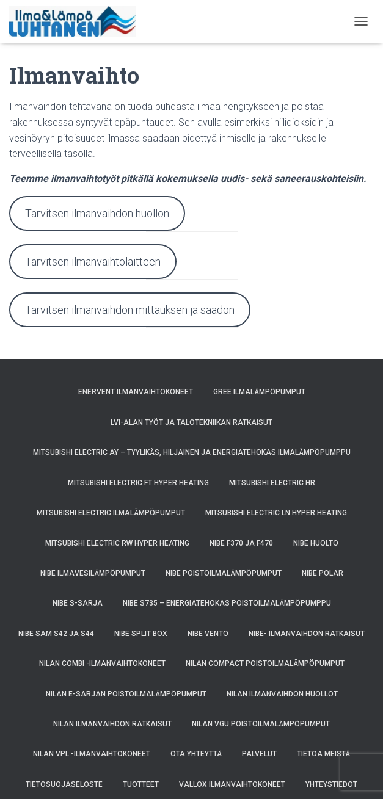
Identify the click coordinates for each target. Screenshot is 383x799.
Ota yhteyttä (196, 754)
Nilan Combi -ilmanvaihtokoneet (102, 663)
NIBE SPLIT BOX (140, 633)
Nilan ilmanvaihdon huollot (282, 694)
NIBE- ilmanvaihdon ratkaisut (307, 633)
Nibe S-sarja (78, 603)
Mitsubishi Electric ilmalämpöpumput (111, 512)
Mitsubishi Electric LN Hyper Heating (276, 512)
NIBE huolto (315, 543)
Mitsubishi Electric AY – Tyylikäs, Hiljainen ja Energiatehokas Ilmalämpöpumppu (192, 452)
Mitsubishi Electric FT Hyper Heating (138, 483)
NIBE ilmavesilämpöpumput (92, 573)
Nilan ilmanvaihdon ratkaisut (112, 724)
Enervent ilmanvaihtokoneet (135, 392)
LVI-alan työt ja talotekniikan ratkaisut (191, 422)
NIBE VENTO (208, 633)
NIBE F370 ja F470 (241, 543)
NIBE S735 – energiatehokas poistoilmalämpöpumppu (227, 603)
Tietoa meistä (323, 754)
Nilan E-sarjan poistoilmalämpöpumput (126, 694)
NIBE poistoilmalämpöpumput (224, 573)
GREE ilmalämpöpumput (259, 392)
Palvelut (259, 754)
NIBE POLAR (322, 573)
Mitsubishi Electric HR (272, 483)
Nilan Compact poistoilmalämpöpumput (265, 663)
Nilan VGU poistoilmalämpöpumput (261, 724)
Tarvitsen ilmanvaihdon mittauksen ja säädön (130, 309)
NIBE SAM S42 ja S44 (56, 633)
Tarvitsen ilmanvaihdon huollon (97, 213)
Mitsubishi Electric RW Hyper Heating (117, 543)
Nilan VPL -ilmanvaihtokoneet (91, 754)
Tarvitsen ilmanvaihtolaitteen (93, 261)
